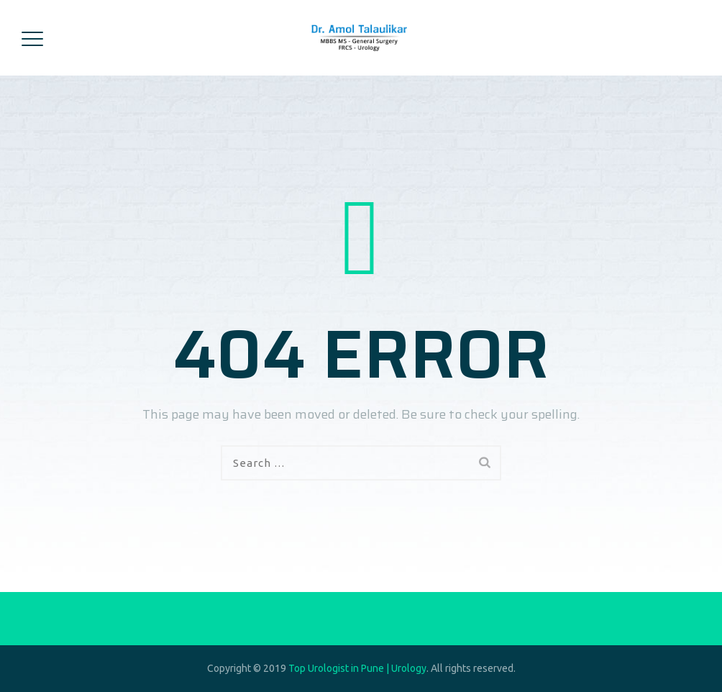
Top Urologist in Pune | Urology (357, 668)
